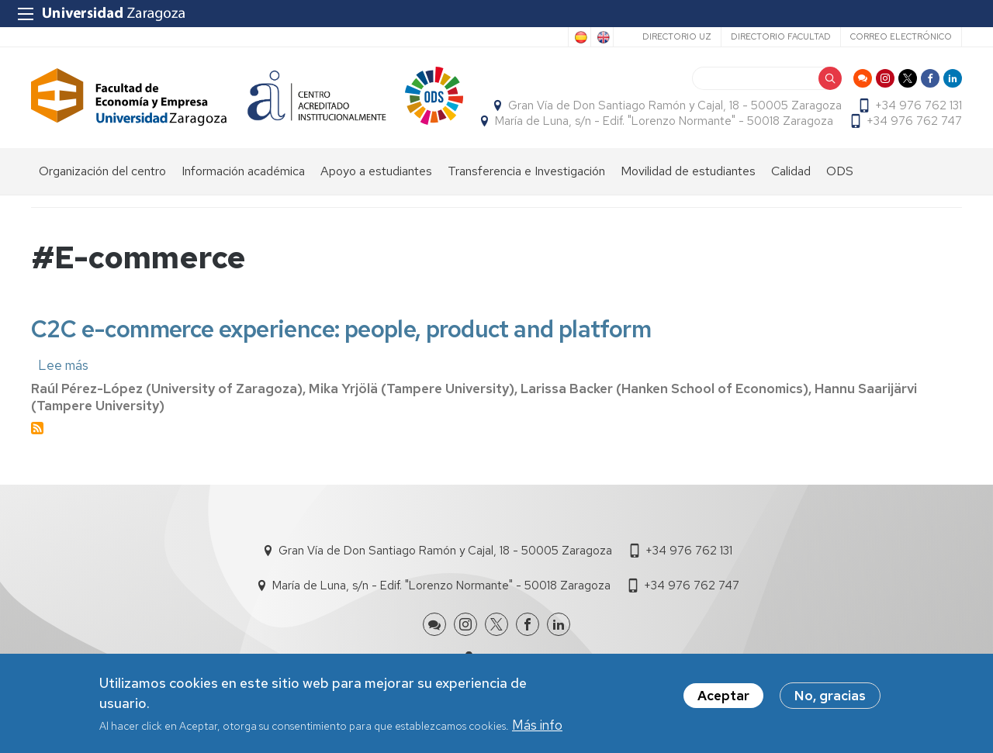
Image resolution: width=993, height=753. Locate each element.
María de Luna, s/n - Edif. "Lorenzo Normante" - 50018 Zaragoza (664, 121)
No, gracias (830, 697)
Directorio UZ (676, 36)
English (602, 37)
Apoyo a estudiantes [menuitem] (376, 171)
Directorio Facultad (781, 36)
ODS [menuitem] (839, 171)
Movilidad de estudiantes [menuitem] (688, 171)
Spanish (579, 37)
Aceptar (723, 697)
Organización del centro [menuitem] (102, 171)
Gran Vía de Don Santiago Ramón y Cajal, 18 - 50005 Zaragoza (675, 105)
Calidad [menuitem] (791, 171)
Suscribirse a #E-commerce (37, 428)
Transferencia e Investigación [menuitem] (526, 171)
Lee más (63, 365)
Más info (537, 726)
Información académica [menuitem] (243, 171)
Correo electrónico (901, 36)
